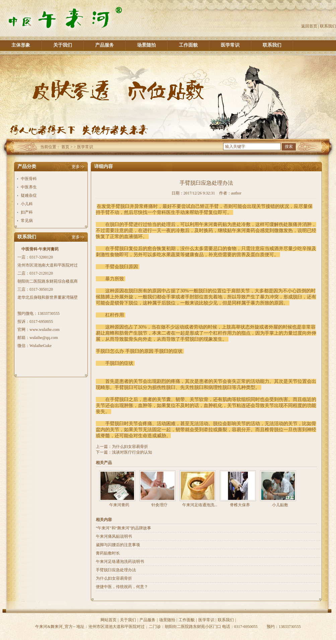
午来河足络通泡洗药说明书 (120, 561)
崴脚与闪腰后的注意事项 (118, 544)
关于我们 (62, 45)
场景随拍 (146, 45)
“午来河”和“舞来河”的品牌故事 (123, 528)
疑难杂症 (29, 195)
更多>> (78, 166)
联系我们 (328, 26)
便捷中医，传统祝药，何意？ (122, 586)
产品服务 (104, 45)
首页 (65, 146)
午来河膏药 (119, 505)
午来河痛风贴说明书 (114, 536)
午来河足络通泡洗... (199, 505)
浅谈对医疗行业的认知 (132, 452)
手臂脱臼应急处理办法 (116, 570)
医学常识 (230, 45)
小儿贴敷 (280, 505)
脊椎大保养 (240, 505)
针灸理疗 (159, 505)
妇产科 (27, 212)
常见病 (27, 220)
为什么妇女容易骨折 (130, 446)
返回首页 (309, 26)
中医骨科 (29, 178)
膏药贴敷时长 (108, 553)
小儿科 (27, 203)
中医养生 (29, 187)
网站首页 (108, 620)
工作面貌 (188, 45)
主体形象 (20, 45)
